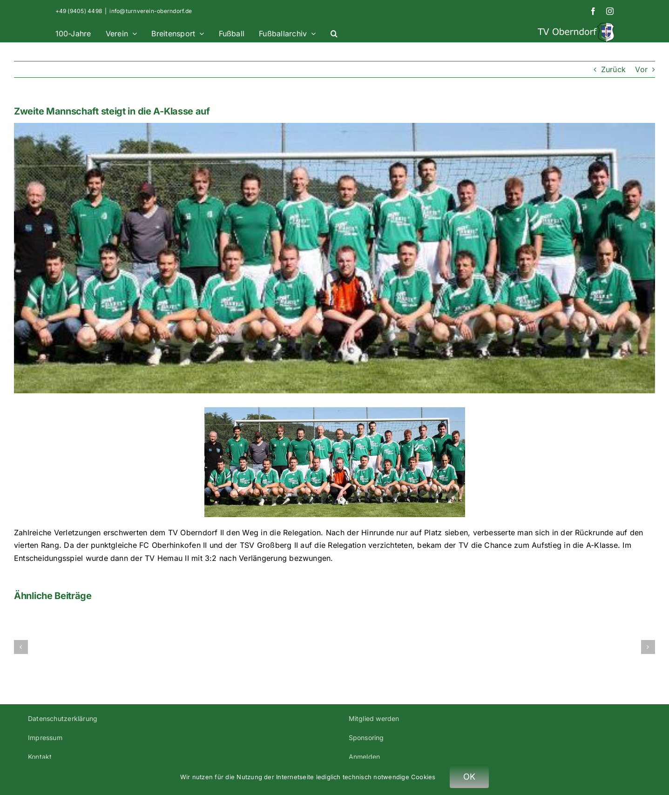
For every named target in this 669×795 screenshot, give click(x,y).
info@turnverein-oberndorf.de (150, 10)
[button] (334, 32)
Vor (641, 69)
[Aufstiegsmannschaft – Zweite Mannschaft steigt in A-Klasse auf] (334, 258)
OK (469, 777)
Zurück (613, 69)
